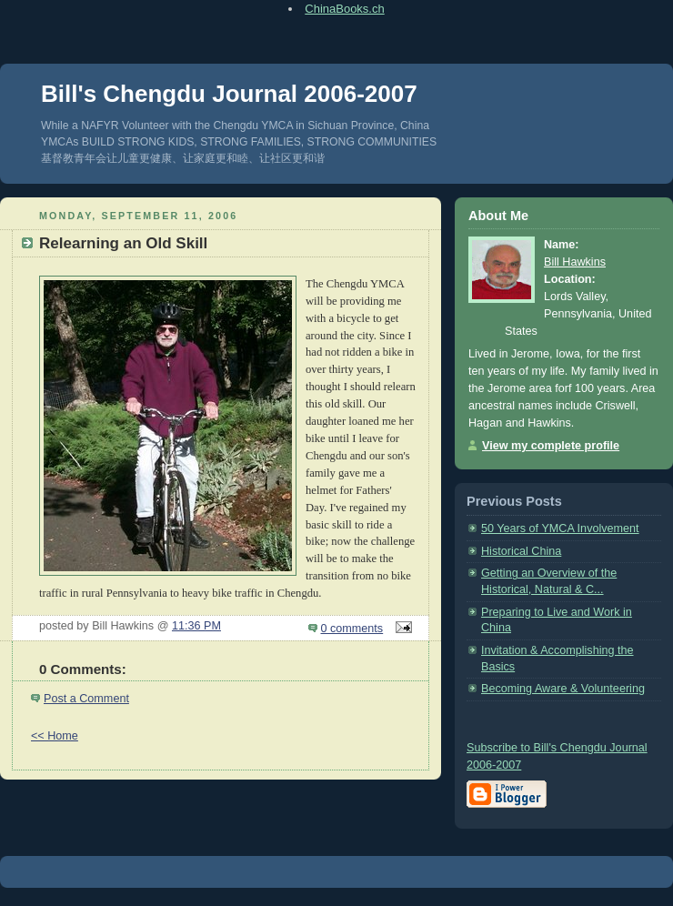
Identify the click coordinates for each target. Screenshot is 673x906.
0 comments (352, 628)
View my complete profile (550, 445)
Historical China (521, 551)
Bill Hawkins (575, 262)
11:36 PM (196, 625)
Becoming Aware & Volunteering (563, 688)
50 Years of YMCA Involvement (560, 528)
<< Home (54, 736)
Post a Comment (86, 698)
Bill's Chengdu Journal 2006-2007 (229, 93)
